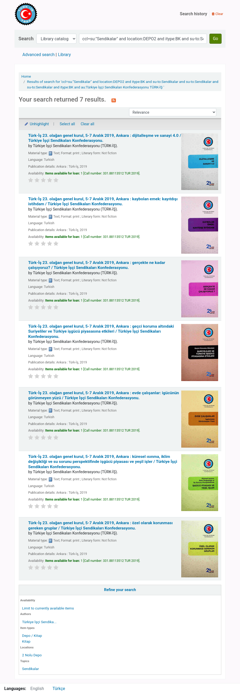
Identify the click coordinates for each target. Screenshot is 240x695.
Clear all (87, 124)
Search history (193, 13)
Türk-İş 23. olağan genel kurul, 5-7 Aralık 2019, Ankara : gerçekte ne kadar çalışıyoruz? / (96, 265)
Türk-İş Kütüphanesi (41, 14)
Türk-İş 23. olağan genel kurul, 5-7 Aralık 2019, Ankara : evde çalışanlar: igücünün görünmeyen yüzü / (103, 395)
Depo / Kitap (32, 635)
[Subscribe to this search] (113, 100)
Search (26, 38)
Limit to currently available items (48, 608)
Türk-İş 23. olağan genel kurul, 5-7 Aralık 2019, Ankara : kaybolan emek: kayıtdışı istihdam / (103, 201)
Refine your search (120, 590)
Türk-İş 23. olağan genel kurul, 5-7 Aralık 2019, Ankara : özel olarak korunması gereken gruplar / (100, 525)
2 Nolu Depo (32, 655)
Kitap (26, 641)
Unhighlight (36, 124)
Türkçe (58, 688)
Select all (67, 124)
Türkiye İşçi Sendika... (39, 622)
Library (64, 54)
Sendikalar (30, 669)
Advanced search (38, 54)
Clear (217, 14)
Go (215, 38)
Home (26, 76)
